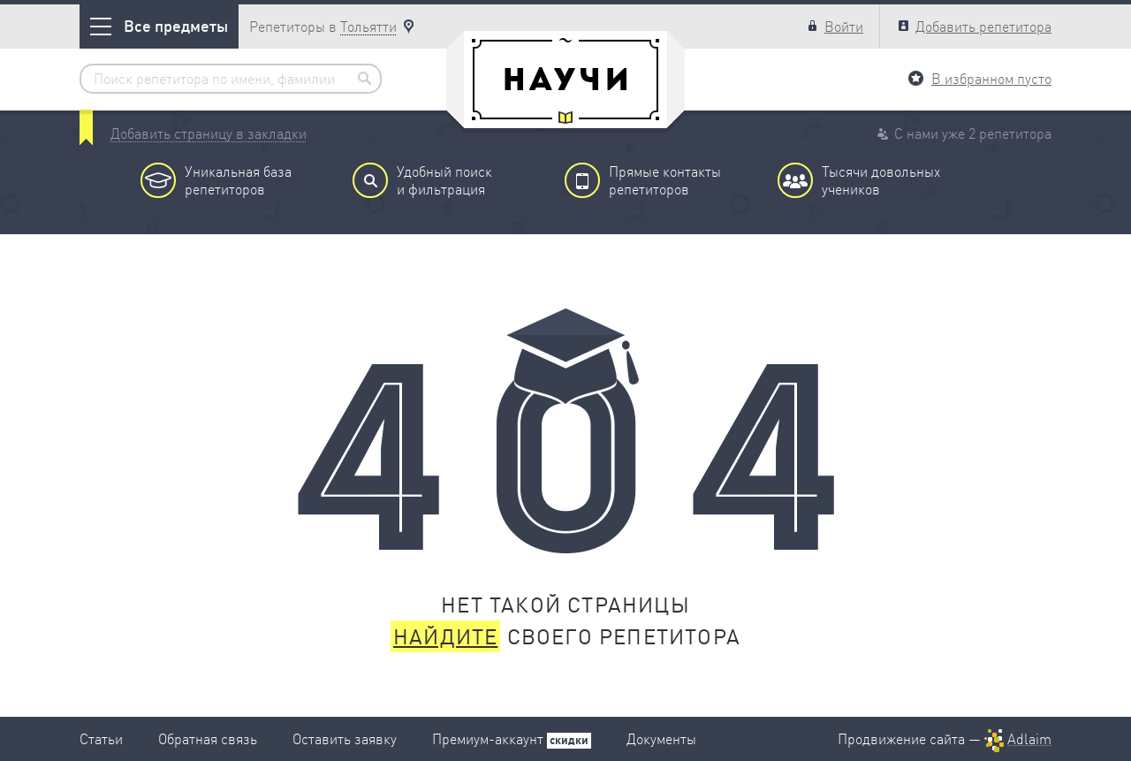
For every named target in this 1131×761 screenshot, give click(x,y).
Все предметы (159, 26)
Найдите (445, 636)
